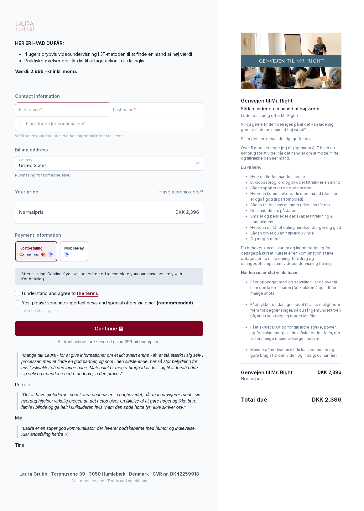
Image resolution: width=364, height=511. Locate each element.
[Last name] (156, 110)
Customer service (87, 480)
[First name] (62, 110)
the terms (87, 293)
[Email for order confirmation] (114, 124)
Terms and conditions (127, 480)
